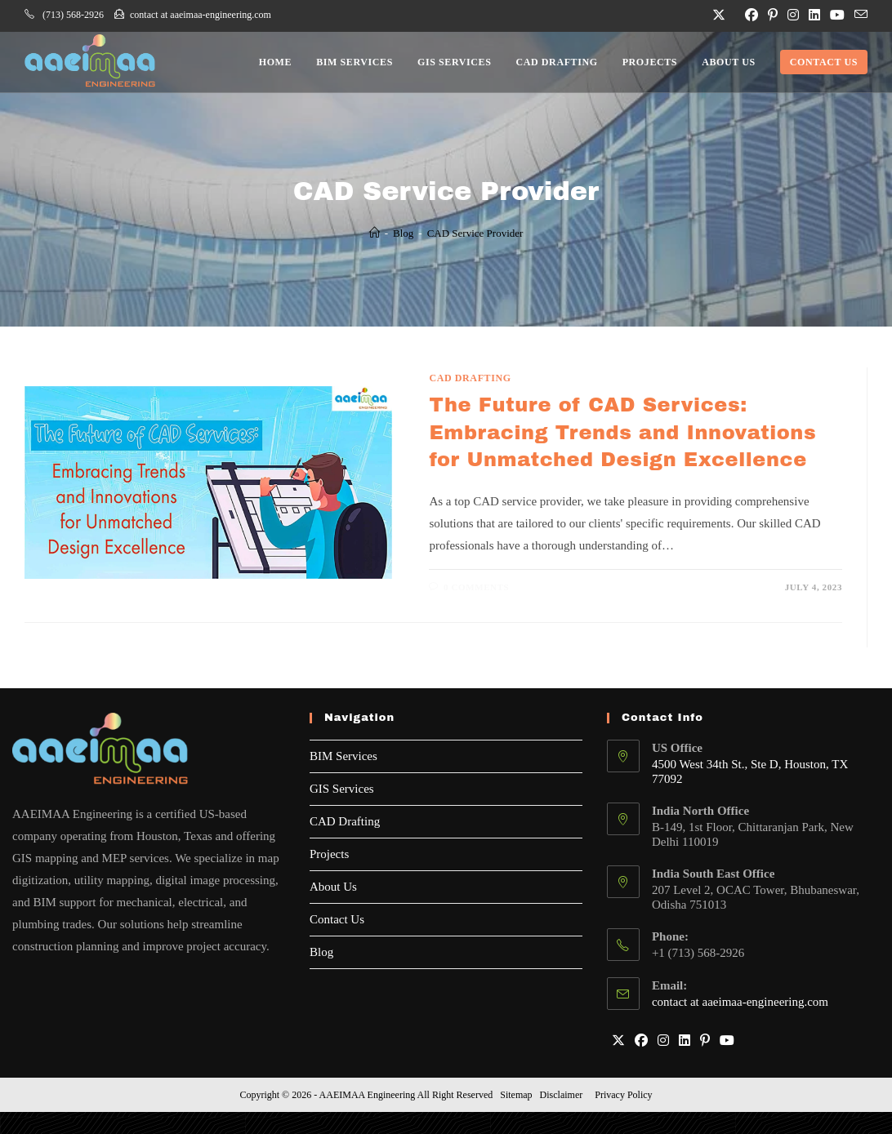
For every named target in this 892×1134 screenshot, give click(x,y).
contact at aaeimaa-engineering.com (187, 14)
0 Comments (476, 587)
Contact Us (337, 919)
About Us (333, 886)
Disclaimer (561, 1095)
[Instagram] (663, 1041)
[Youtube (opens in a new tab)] (837, 15)
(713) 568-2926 (64, 14)
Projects (329, 854)
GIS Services (342, 788)
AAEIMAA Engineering (367, 1095)
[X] (618, 1041)
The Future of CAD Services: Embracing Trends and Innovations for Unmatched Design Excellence (622, 432)
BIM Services (343, 756)
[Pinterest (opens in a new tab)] (773, 15)
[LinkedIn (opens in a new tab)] (814, 15)
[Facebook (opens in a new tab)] (751, 15)
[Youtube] (727, 1041)
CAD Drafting (470, 378)
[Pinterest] (705, 1041)
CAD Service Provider (475, 233)
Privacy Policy (623, 1095)
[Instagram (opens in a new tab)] (793, 15)
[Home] (374, 233)
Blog (321, 951)
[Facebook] (641, 1041)
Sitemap (516, 1095)
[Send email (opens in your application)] (858, 15)
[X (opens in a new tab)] (718, 15)
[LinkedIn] (684, 1041)
